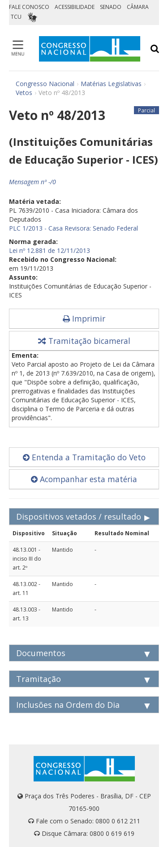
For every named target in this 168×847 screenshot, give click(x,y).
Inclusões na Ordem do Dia (68, 704)
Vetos (24, 92)
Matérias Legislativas (111, 83)
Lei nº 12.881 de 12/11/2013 (49, 250)
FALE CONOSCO (29, 7)
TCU (16, 17)
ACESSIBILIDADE (75, 7)
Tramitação (38, 678)
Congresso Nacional (45, 83)
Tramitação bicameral (84, 340)
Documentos (40, 653)
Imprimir (84, 318)
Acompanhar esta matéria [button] (84, 479)
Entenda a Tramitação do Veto (84, 457)
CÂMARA (138, 7)
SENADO (110, 7)
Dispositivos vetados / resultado (78, 516)
